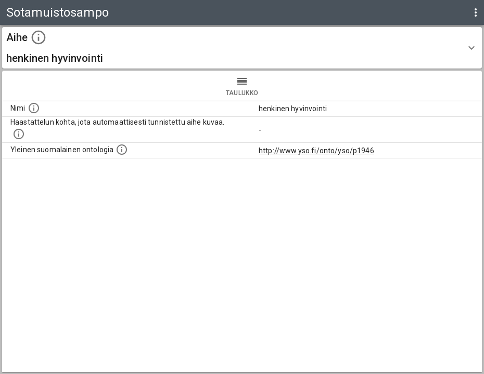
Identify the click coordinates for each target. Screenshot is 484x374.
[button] (242, 48)
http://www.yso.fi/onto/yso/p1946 (316, 150)
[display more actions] (475, 12)
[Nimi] (34, 108)
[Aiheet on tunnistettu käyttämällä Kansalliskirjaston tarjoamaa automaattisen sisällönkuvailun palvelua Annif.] (18, 134)
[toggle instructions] (38, 37)
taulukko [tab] (242, 86)
